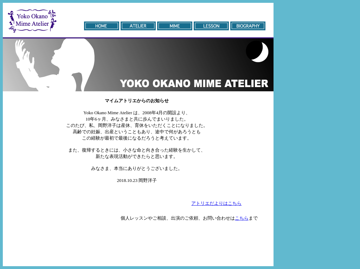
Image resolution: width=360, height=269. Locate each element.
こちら (242, 218)
